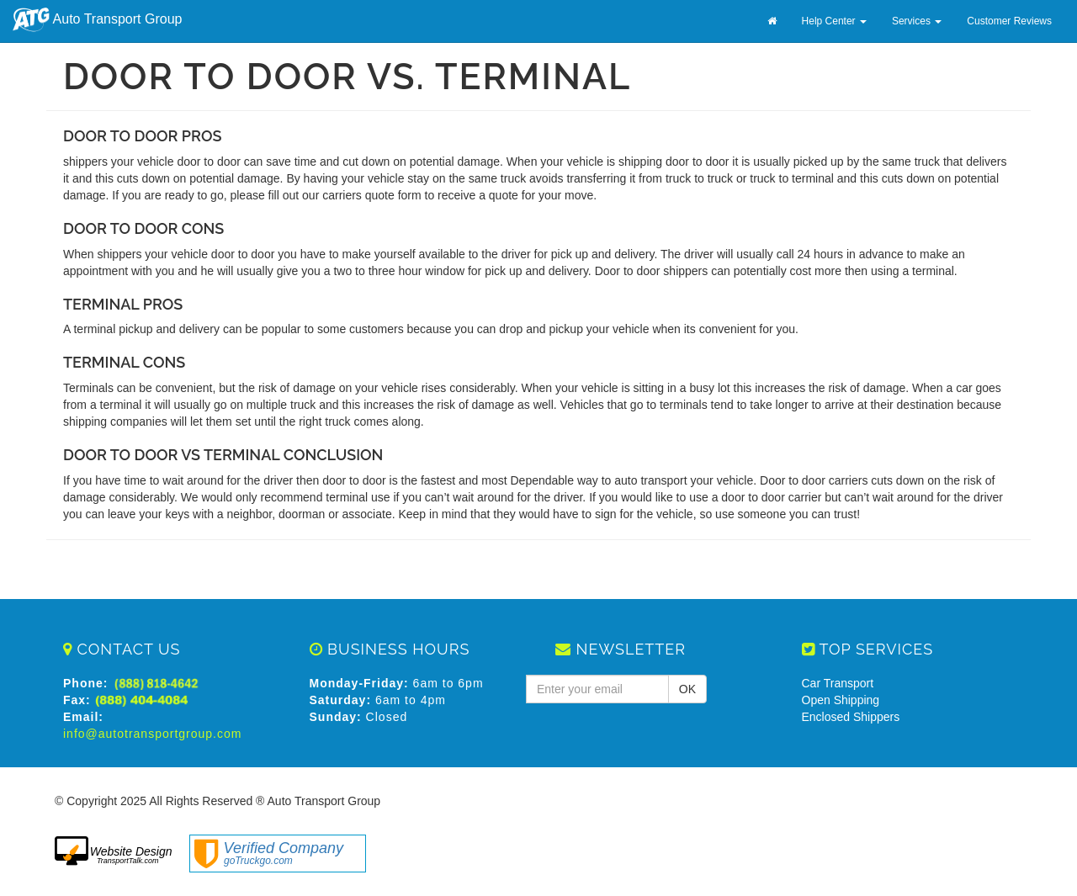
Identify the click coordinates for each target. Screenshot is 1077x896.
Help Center (834, 21)
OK (687, 689)
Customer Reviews (1009, 21)
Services (917, 21)
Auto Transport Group (97, 20)
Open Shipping (841, 700)
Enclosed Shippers (851, 717)
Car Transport (838, 683)
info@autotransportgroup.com (152, 733)
